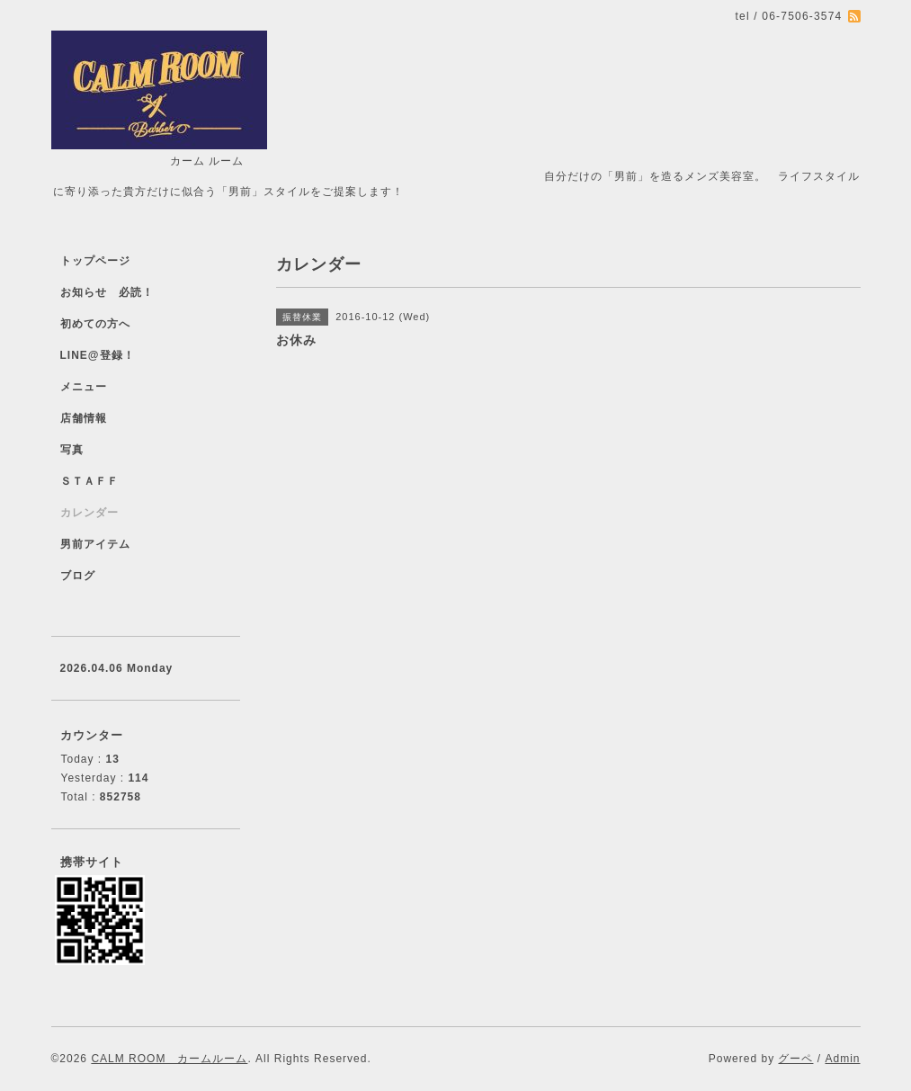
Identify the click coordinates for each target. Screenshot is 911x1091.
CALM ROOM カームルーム (169, 1058)
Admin (842, 1058)
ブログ (77, 575)
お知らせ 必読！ (107, 292)
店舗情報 (83, 418)
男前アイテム (95, 544)
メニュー (83, 386)
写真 (72, 449)
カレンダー (89, 512)
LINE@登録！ (97, 355)
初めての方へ (95, 323)
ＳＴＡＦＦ (89, 481)
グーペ (795, 1058)
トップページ (95, 261)
